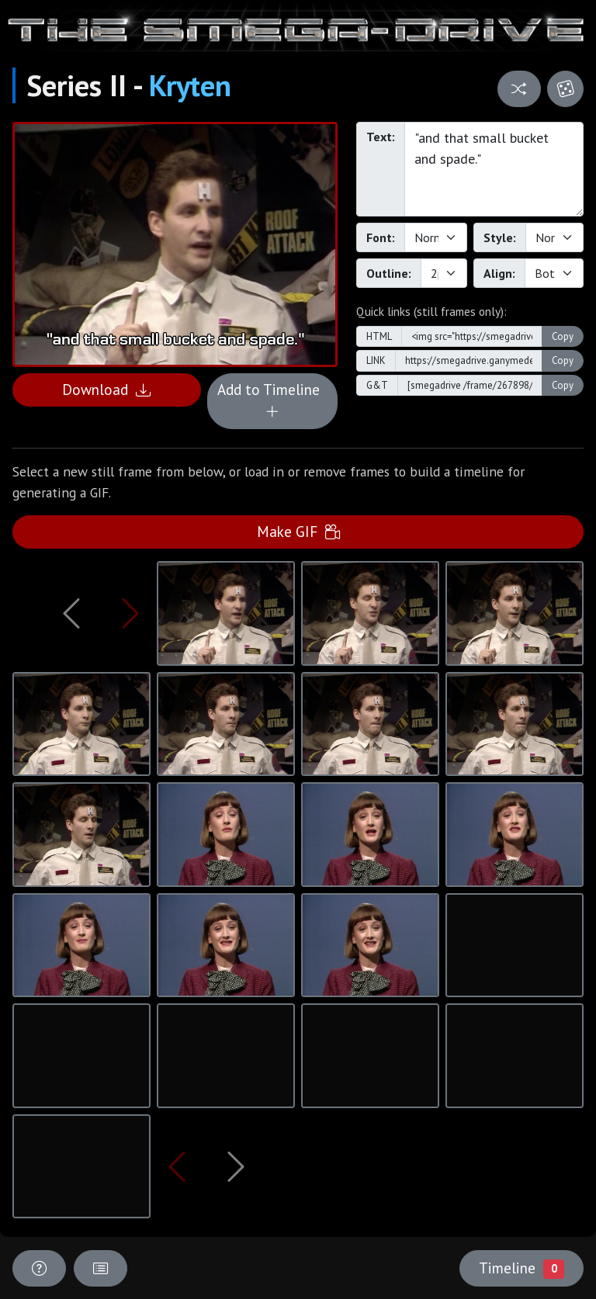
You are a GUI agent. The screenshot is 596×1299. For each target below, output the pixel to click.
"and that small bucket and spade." (494, 169)
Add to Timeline (272, 400)
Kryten (190, 85)
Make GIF (298, 531)
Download (106, 389)
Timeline (521, 1268)
